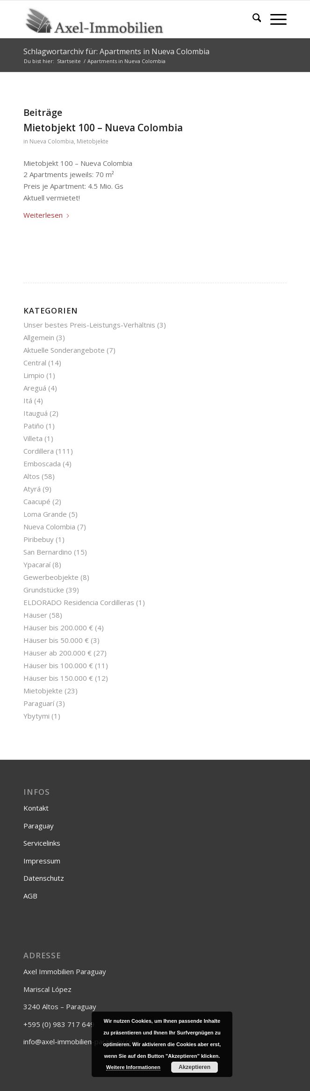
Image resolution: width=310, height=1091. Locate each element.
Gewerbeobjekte (51, 577)
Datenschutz (43, 878)
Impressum (41, 860)
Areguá (34, 387)
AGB (30, 895)
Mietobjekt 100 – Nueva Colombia (103, 127)
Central (34, 362)
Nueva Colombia (51, 141)
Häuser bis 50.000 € (56, 640)
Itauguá (35, 413)
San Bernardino (47, 551)
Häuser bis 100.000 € (58, 665)
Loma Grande (45, 514)
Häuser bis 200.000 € (58, 627)
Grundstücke (43, 589)
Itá (27, 400)
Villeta (33, 438)
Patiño (33, 425)
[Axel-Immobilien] (128, 19)
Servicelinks (41, 843)
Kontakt (36, 808)
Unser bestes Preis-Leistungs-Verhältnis (89, 324)
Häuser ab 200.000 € (57, 652)
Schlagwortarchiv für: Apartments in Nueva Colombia (116, 51)
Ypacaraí (36, 564)
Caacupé (36, 501)
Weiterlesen (46, 215)
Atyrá (32, 488)
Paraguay (38, 825)
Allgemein (38, 337)
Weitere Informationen (133, 1067)
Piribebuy (38, 539)
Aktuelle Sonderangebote (64, 350)
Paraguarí (38, 703)
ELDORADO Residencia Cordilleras (78, 602)
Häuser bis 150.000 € (58, 678)
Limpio (33, 375)
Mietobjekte (92, 141)
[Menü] (274, 19)
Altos (31, 476)
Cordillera (38, 451)
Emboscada (42, 463)
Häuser (35, 615)
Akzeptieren (194, 1067)
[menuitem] (252, 19)
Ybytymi (36, 715)
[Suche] (252, 19)
